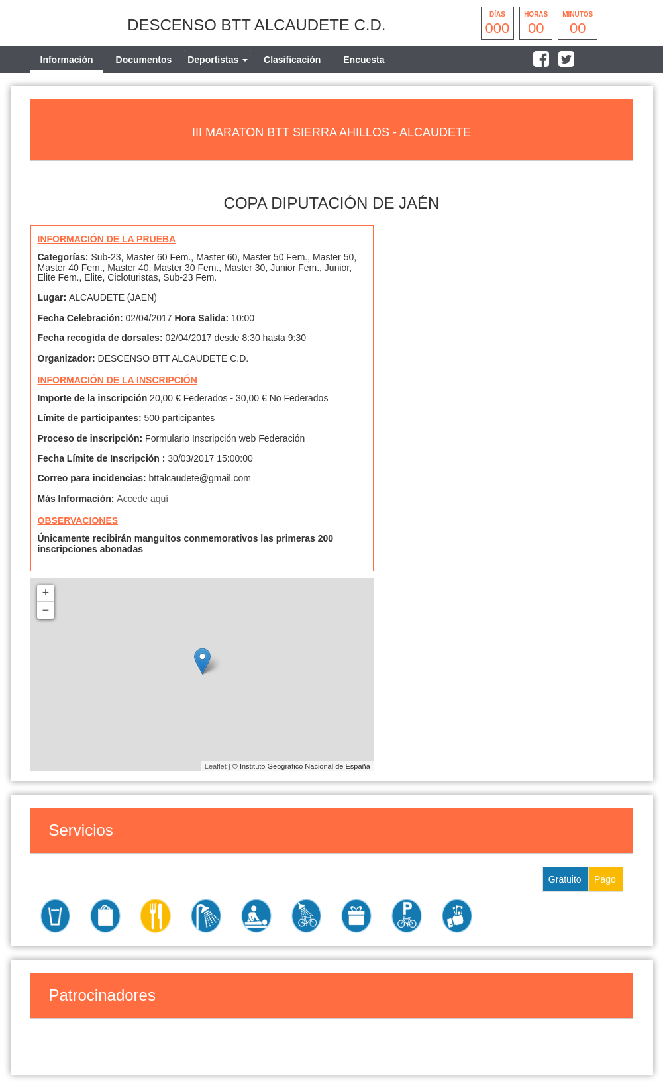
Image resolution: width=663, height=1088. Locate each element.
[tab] (217, 60)
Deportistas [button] (217, 59)
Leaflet (216, 766)
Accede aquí (142, 498)
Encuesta (363, 59)
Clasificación (292, 59)
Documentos (144, 59)
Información (66, 59)
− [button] (46, 610)
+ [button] (46, 593)
